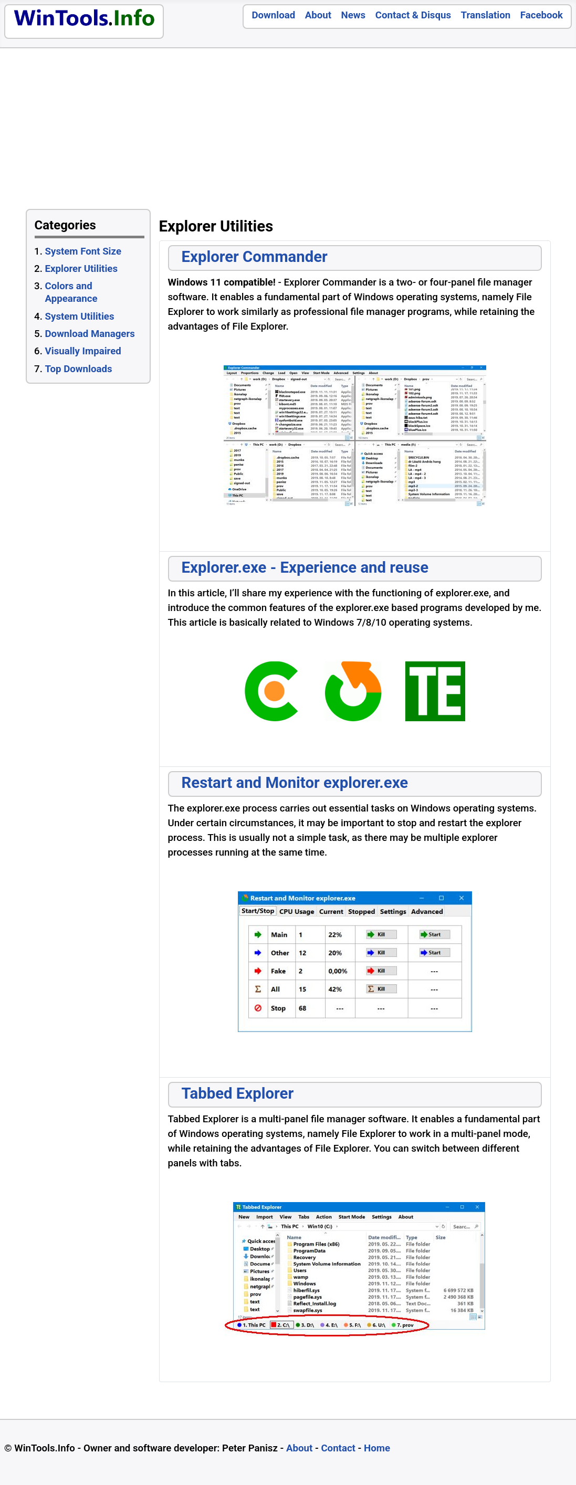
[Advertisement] (421, 131)
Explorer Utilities (81, 269)
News (353, 15)
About (318, 15)
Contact (338, 1448)
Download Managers (90, 334)
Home (377, 1448)
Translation (486, 15)
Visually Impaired (83, 351)
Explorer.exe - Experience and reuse (305, 567)
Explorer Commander (255, 257)
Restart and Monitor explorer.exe (295, 783)
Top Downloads (78, 369)
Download (273, 15)
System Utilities (79, 316)
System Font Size (83, 251)
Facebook (541, 15)
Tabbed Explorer (238, 1093)
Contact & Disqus (413, 15)
